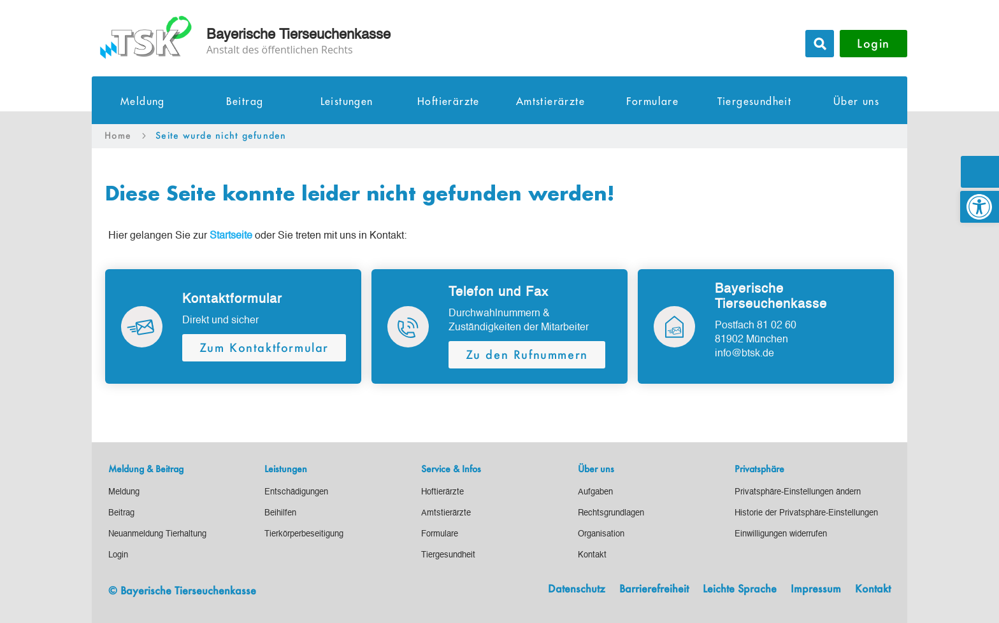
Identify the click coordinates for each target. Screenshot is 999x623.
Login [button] (873, 43)
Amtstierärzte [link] (550, 102)
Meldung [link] (142, 102)
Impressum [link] (816, 589)
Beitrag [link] (245, 102)
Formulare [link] (652, 102)
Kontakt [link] (873, 589)
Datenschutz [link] (576, 589)
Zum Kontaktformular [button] (264, 347)
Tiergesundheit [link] (754, 102)
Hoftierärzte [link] (448, 102)
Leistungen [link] (346, 102)
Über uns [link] (856, 102)
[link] (979, 207)
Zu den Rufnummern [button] (527, 354)
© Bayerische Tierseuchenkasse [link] (182, 590)
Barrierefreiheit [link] (654, 589)
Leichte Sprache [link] (740, 589)
